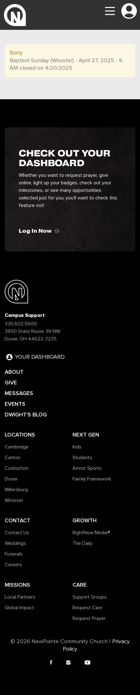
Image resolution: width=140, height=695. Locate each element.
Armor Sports (87, 468)
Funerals (13, 554)
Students (82, 457)
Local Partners (20, 597)
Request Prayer (89, 618)
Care (79, 584)
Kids (77, 446)
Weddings (15, 543)
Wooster (14, 500)
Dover (11, 478)
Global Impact (19, 607)
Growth (84, 520)
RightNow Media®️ (91, 532)
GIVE (11, 382)
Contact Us (17, 532)
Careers (13, 564)
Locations (20, 434)
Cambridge (16, 446)
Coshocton (16, 468)
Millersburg (16, 489)
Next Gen (85, 434)
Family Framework (91, 478)
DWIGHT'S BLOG (26, 414)
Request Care (87, 607)
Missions (17, 584)
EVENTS (15, 403)
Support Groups (89, 597)
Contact (17, 520)
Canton (12, 457)
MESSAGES (19, 393)
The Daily (82, 543)
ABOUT (14, 371)
